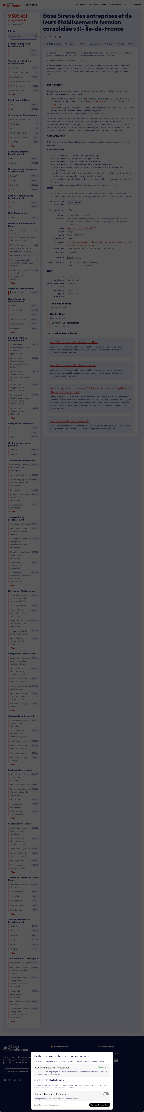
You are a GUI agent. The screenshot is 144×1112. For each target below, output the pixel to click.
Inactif (100, 1094)
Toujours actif (103, 1067)
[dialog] (72, 1081)
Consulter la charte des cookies (46, 1105)
